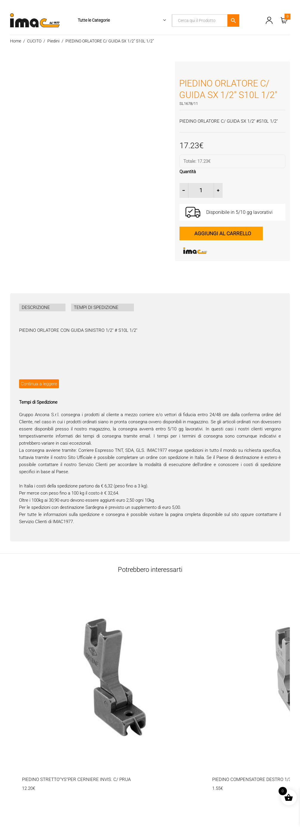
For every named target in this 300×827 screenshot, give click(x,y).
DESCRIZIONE (36, 307)
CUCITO (34, 41)
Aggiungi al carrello (222, 233)
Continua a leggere (39, 383)
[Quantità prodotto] (201, 190)
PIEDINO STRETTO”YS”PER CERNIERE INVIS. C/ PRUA (76, 779)
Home (15, 41)
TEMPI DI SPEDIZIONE (96, 307)
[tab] (42, 307)
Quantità (187, 171)
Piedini (53, 41)
